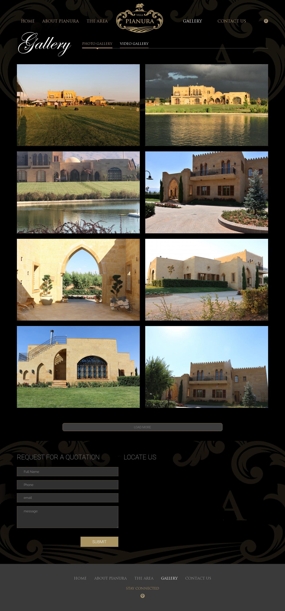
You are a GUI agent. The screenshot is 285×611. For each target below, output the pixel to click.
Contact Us (232, 21)
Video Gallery (134, 45)
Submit (99, 542)
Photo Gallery (97, 45)
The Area (97, 21)
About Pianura (60, 21)
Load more (142, 427)
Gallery (192, 21)
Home (28, 21)
